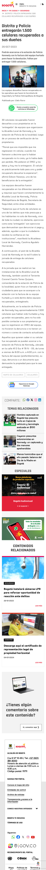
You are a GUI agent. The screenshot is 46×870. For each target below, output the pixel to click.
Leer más (38, 606)
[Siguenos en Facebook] (13, 837)
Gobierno (9, 640)
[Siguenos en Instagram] (28, 837)
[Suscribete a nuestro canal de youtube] (33, 837)
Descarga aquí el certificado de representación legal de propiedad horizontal (23, 649)
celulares (32, 374)
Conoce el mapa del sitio (18, 785)
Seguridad (24, 10)
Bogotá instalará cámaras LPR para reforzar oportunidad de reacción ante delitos (22, 592)
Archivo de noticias (15, 794)
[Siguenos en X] (23, 837)
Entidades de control (16, 790)
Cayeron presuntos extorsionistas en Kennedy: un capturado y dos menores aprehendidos (30, 442)
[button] (24, 400)
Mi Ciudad (13, 10)
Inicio (4, 10)
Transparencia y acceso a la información (19, 800)
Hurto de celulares (13, 374)
